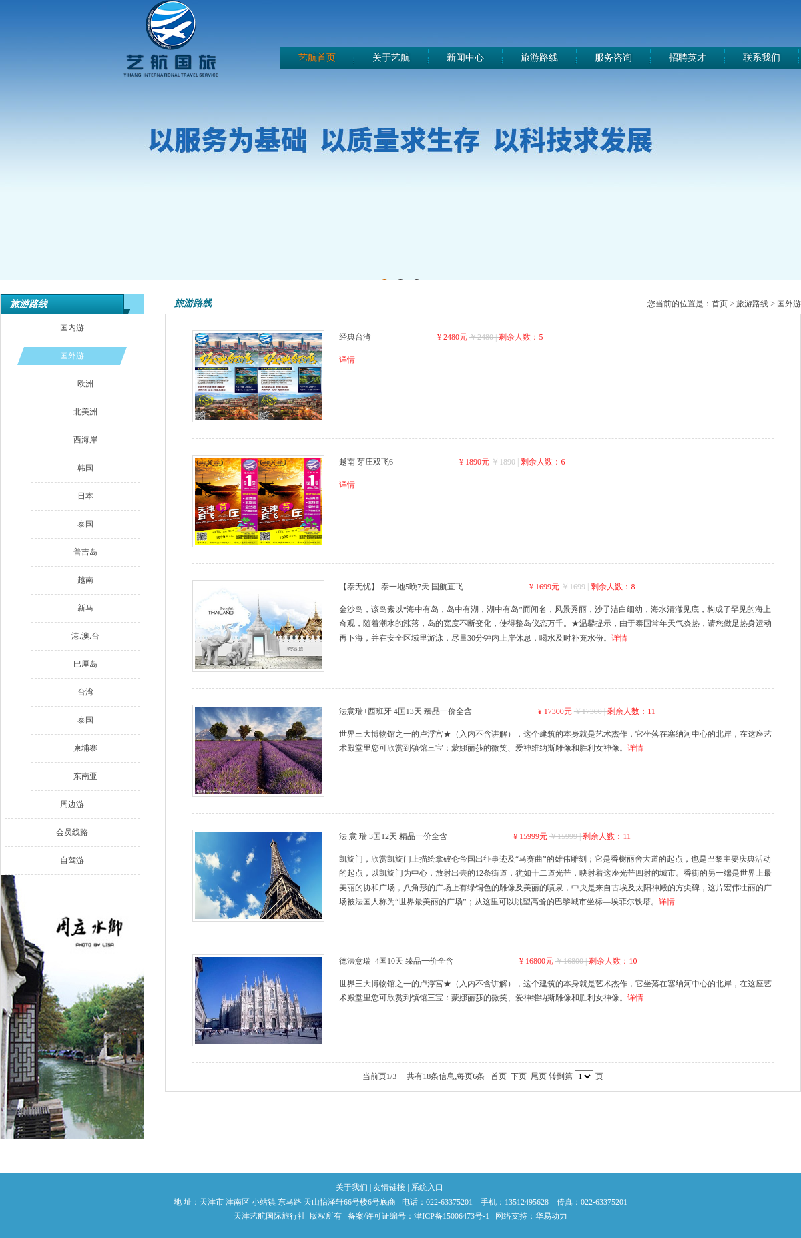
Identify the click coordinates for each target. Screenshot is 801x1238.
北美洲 (85, 411)
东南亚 (85, 776)
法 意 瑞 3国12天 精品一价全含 (393, 836)
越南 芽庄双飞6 (366, 462)
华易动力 (551, 1216)
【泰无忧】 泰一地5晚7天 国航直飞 (401, 586)
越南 (85, 580)
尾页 (539, 1076)
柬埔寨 (85, 748)
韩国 (85, 468)
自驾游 (72, 860)
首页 (720, 303)
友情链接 (389, 1187)
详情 (347, 359)
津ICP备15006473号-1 (451, 1216)
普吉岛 (85, 552)
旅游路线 (28, 304)
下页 (519, 1076)
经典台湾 (355, 337)
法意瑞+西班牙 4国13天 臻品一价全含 (405, 711)
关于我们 (352, 1187)
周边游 (72, 804)
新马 (85, 608)
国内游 (72, 327)
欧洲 (85, 383)
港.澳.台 (85, 636)
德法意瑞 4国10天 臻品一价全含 (396, 961)
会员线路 (72, 832)
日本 (85, 496)
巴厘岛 (85, 664)
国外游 (72, 355)
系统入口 (427, 1187)
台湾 (85, 692)
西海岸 (85, 439)
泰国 (85, 524)
